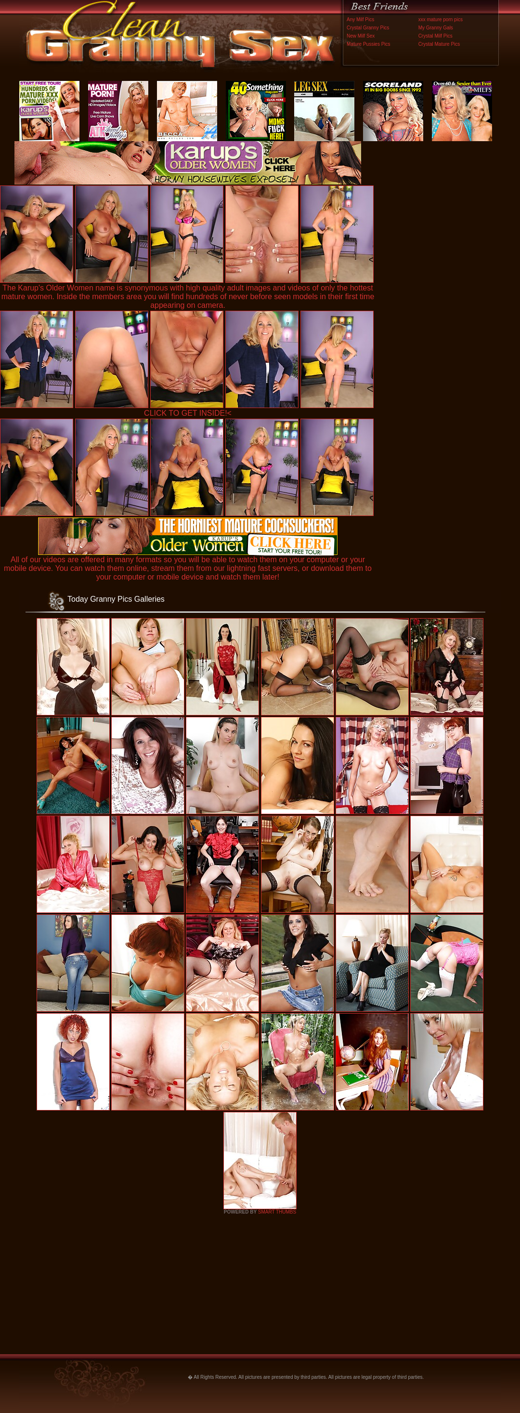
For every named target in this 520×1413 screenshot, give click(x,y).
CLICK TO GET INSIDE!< (188, 413)
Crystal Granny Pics (368, 27)
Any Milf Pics (360, 19)
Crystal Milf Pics (435, 36)
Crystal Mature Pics (439, 44)
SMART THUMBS (277, 1212)
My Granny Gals (435, 27)
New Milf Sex (361, 36)
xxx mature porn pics (440, 19)
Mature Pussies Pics (368, 44)
